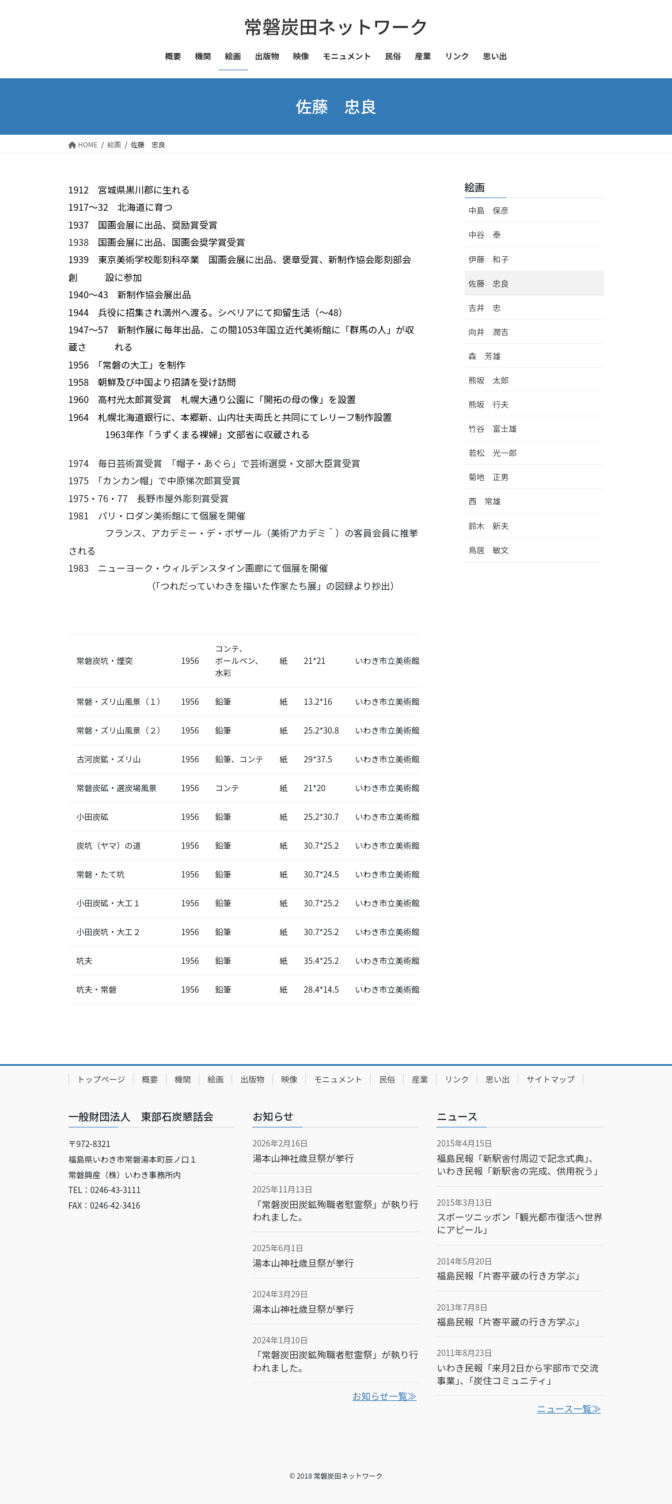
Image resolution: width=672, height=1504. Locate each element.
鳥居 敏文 (489, 550)
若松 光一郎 (493, 452)
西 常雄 (485, 501)
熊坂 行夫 (489, 404)
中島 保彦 (489, 210)
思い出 (497, 1079)
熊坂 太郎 (489, 380)
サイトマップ (550, 1079)
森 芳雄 (485, 356)
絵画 (475, 186)
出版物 (252, 1079)
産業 (420, 1079)
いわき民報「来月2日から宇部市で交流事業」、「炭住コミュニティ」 (517, 1374)
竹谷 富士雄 (493, 428)
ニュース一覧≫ (569, 1408)
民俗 (387, 1079)
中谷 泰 (485, 234)
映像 (289, 1079)
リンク (457, 1079)
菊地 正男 (489, 477)
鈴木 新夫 (489, 525)
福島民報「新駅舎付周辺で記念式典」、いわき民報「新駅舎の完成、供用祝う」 (519, 1164)
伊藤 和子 (489, 259)
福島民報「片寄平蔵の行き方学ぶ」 (510, 1275)
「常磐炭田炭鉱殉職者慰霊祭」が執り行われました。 (335, 1210)
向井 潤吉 (489, 331)
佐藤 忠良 (489, 283)
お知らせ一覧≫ (384, 1396)
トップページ (101, 1079)
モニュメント (338, 1079)
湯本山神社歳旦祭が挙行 (303, 1158)
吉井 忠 (485, 307)
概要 (150, 1079)
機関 (182, 1079)
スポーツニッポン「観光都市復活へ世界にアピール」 (519, 1223)
